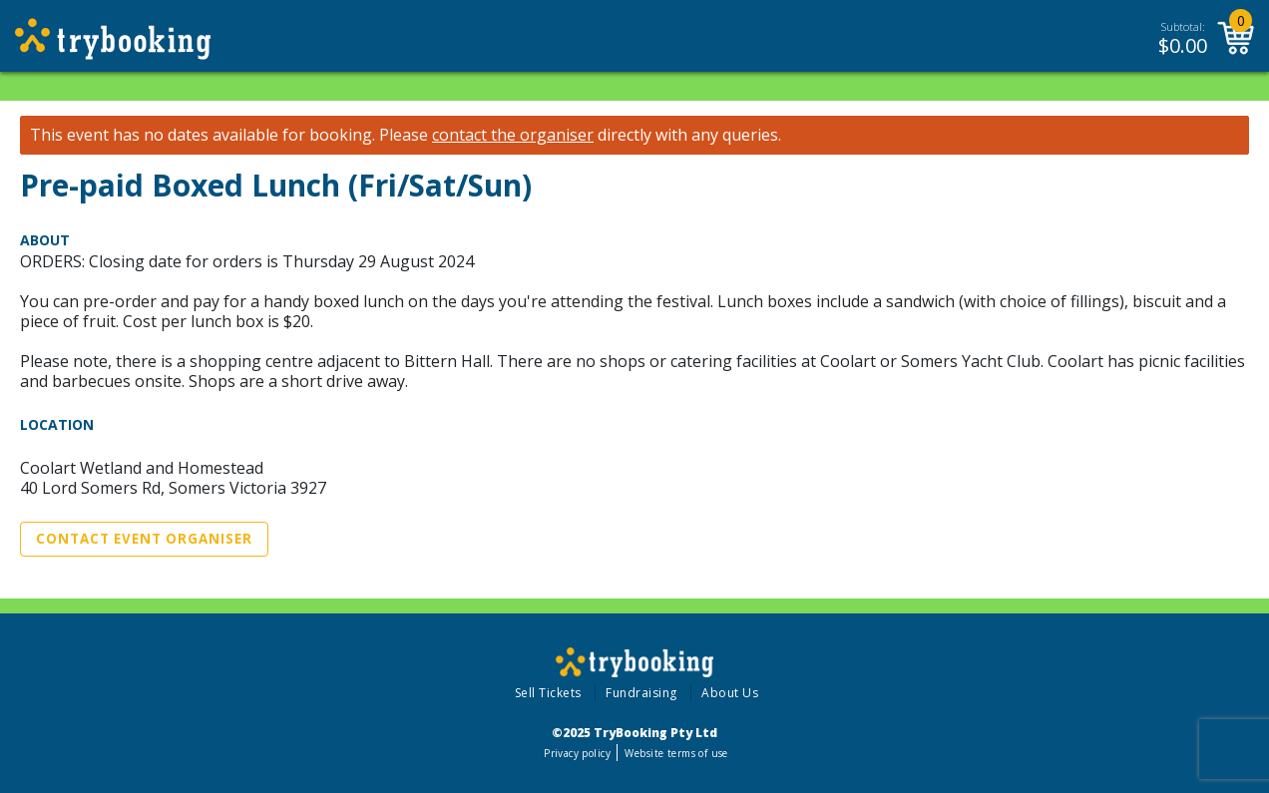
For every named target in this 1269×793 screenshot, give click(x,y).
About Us (729, 692)
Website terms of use (676, 753)
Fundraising (641, 692)
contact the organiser (513, 135)
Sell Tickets (548, 692)
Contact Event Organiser (144, 539)
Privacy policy (577, 753)
